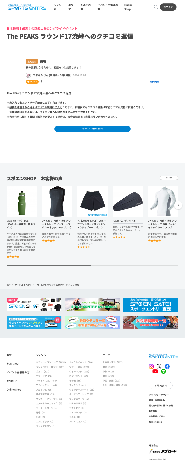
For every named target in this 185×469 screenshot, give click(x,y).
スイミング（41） (78, 391)
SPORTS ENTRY (26, 9)
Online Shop (14, 396)
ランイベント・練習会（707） (51, 373)
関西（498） (109, 382)
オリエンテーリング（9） (81, 400)
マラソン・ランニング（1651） (51, 368)
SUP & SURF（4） (78, 409)
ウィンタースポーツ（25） (82, 395)
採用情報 (153, 417)
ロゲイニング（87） (79, 382)
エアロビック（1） (45, 427)
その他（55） (76, 386)
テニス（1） (75, 423)
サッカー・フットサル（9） (49, 405)
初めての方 (13, 370)
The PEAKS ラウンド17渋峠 (49, 291)
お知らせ (12, 387)
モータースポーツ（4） (47, 414)
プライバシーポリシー (159, 400)
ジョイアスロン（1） (46, 432)
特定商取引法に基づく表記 (161, 411)
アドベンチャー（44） (47, 391)
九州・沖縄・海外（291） (115, 391)
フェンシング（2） (78, 418)
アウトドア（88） (45, 382)
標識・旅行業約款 (157, 406)
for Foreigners (155, 427)
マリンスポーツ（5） (79, 405)
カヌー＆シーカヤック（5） (49, 409)
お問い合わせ (160, 391)
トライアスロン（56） (47, 386)
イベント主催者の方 (18, 378)
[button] (178, 211)
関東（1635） (109, 373)
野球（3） (41, 418)
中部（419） (109, 377)
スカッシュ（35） (45, 395)
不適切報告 (154, 85)
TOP (9, 291)
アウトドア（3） (77, 414)
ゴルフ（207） (43, 377)
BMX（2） (41, 423)
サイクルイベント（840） (82, 368)
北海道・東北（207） (113, 368)
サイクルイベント (23, 291)
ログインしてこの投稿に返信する (92, 134)
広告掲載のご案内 (157, 422)
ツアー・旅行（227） (79, 373)
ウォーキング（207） (79, 377)
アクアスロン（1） (78, 427)
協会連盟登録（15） (46, 400)
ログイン (169, 9)
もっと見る (169, 184)
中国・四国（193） (112, 386)
